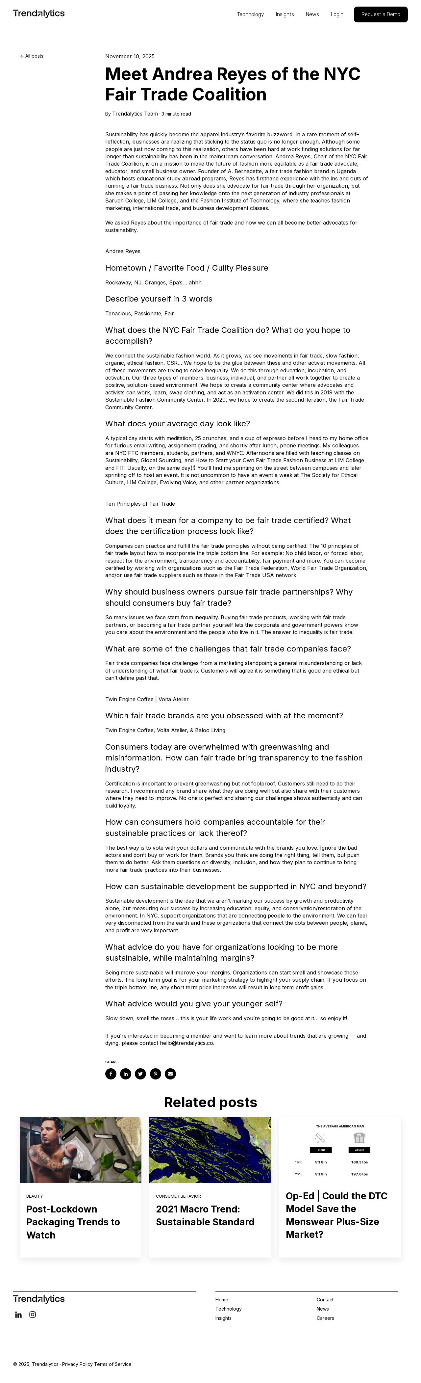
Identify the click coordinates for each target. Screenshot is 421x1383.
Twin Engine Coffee (129, 730)
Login (337, 14)
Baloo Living (210, 730)
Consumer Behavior (178, 1196)
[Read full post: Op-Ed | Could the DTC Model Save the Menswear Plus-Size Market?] (340, 1150)
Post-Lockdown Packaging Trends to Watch (73, 1222)
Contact (325, 1299)
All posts (34, 56)
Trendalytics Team (135, 113)
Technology (250, 14)
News (312, 14)
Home (221, 1299)
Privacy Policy (77, 1364)
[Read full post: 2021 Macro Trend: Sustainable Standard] (210, 1150)
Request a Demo (380, 14)
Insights (285, 14)
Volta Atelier (172, 730)
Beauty (34, 1196)
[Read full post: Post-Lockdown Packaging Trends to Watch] (80, 1150)
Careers (325, 1318)
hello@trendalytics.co (186, 1043)
